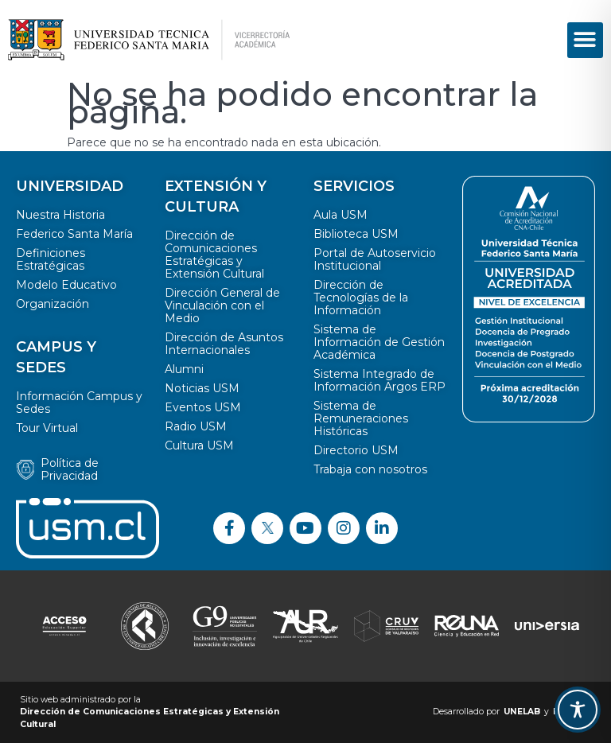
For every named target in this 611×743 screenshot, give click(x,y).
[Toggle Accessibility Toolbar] (577, 709)
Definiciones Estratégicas (50, 259)
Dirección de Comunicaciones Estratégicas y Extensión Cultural (214, 254)
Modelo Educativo (66, 285)
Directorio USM (356, 450)
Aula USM (340, 215)
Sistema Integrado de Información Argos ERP (379, 380)
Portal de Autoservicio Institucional (374, 259)
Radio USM (196, 426)
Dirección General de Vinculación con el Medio (222, 305)
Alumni (184, 369)
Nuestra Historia (60, 215)
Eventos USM (203, 407)
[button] (585, 40)
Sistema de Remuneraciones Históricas (360, 418)
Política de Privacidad (70, 469)
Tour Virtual (47, 428)
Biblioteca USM (356, 234)
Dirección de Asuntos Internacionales (224, 343)
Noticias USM (202, 388)
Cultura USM (199, 445)
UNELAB (522, 711)
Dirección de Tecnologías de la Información (360, 297)
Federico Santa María (74, 234)
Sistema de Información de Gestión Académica (379, 342)
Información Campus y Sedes (79, 402)
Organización (52, 304)
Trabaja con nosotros (370, 469)
